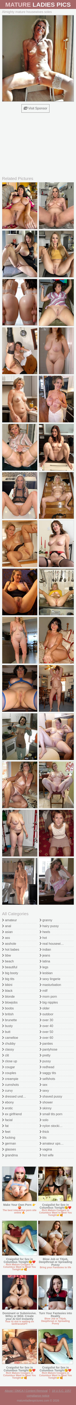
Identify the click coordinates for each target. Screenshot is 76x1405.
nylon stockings (52, 1126)
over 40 (46, 1026)
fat (5, 1126)
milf (43, 990)
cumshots (10, 1084)
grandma (10, 1155)
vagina (46, 1149)
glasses (9, 1149)
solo (44, 1120)
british (8, 1014)
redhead (47, 1067)
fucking (8, 1137)
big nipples (49, 1002)
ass (6, 938)
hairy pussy (49, 926)
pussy (45, 1061)
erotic (7, 1108)
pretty (45, 1055)
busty (7, 1026)
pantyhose (48, 1049)
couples (9, 1073)
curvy (7, 1090)
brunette (9, 1020)
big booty (10, 973)
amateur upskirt (52, 1143)
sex (43, 1084)
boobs (8, 1008)
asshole (9, 943)
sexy (44, 1090)
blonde (8, 996)
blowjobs (10, 1002)
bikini (7, 985)
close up (9, 1061)
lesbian (46, 973)
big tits (8, 979)
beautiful (9, 967)
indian (45, 949)
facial (7, 1120)
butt (6, 1032)
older (45, 1008)
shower (46, 1102)
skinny (46, 1108)
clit (5, 1055)
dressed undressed (17, 1096)
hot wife (47, 1155)
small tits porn (51, 1114)
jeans (45, 955)
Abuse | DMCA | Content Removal (26, 1390)
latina (45, 961)
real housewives (53, 943)
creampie (10, 1079)
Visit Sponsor (35, 108)
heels (45, 932)
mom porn (48, 996)
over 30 (46, 1020)
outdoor (47, 1014)
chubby (8, 1043)
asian (7, 932)
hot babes (10, 949)
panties (46, 1043)
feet (6, 1131)
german (9, 1143)
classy (8, 1049)
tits (43, 1137)
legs (44, 967)
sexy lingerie (50, 979)
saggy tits (48, 1073)
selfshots (47, 1079)
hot (43, 938)
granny (46, 920)
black (7, 990)
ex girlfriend (12, 1114)
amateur (9, 920)
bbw (6, 955)
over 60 (46, 1037)
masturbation (50, 985)
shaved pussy (51, 1096)
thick (44, 1131)
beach (8, 961)
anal (6, 926)
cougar (8, 1067)
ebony (8, 1102)
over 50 (46, 1032)
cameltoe (10, 1037)
